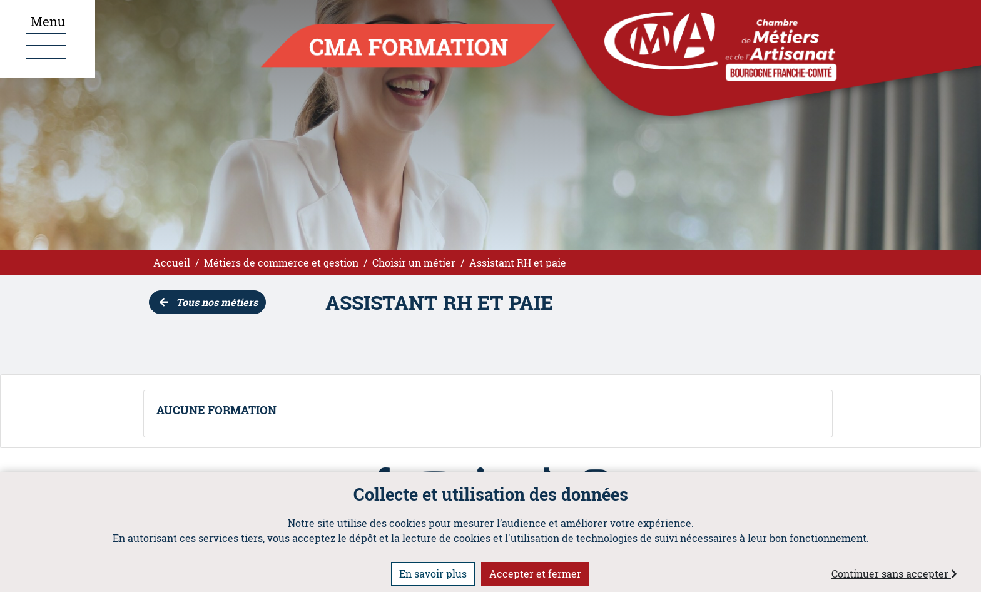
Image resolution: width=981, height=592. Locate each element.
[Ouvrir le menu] (47, 39)
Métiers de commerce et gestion (281, 262)
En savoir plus (433, 573)
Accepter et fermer (535, 573)
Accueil (171, 262)
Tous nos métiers (209, 302)
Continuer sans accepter (894, 573)
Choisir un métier (413, 262)
